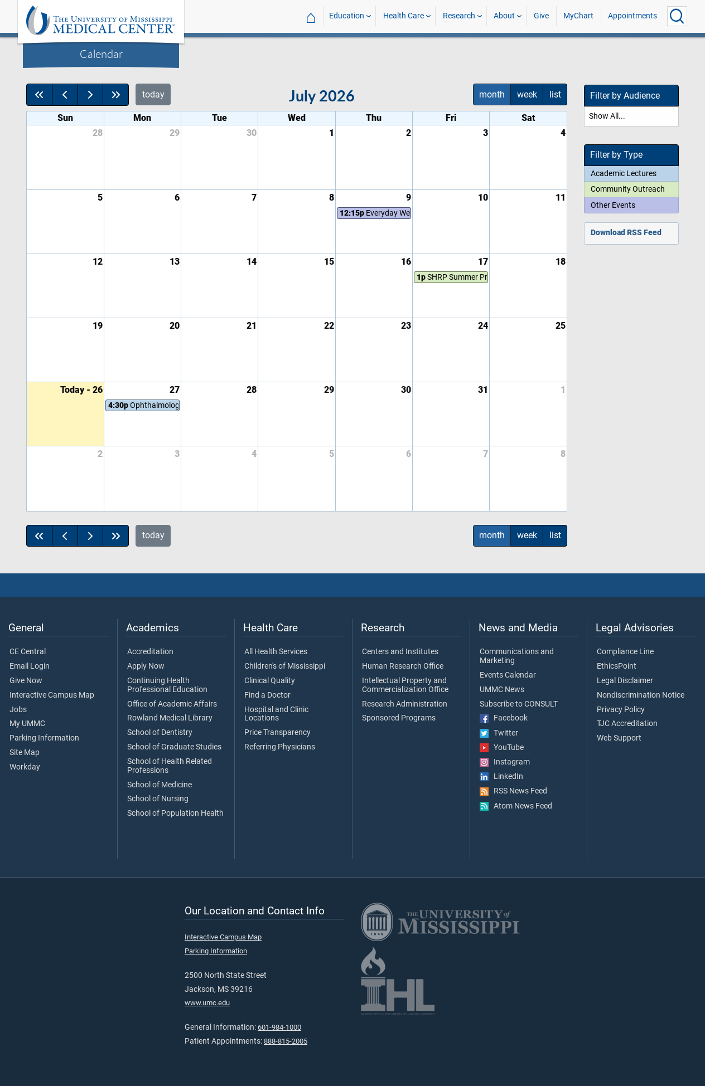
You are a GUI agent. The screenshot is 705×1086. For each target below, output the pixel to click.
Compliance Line (625, 651)
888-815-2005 (285, 1041)
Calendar (101, 53)
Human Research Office (402, 666)
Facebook (504, 718)
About (504, 16)
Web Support (619, 738)
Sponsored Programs (399, 718)
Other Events (613, 205)
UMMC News (502, 689)
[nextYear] (116, 95)
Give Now (25, 680)
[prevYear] (39, 95)
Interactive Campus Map (51, 695)
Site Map (24, 752)
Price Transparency (277, 732)
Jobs (18, 709)
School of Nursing (158, 799)
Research (459, 16)
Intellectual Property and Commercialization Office (405, 685)
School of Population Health (175, 813)
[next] (91, 95)
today (153, 94)
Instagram (505, 762)
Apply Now (146, 666)
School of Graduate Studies (174, 747)
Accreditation (150, 651)
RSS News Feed (513, 791)
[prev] (65, 95)
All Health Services (275, 651)
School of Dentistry (159, 732)
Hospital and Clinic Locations (276, 714)
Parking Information (44, 738)
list (555, 94)
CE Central (27, 651)
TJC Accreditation (627, 723)
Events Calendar (508, 675)
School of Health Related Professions (169, 766)
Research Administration (404, 704)
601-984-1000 (279, 1027)
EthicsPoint (616, 666)
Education (346, 16)
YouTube (502, 747)
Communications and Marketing (517, 656)
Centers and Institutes (400, 651)
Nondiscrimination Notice (640, 695)
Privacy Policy (621, 709)
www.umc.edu (207, 1003)
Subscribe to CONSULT (519, 704)
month (492, 94)
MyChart (578, 16)
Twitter (499, 733)
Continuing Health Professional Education (167, 685)
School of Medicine (159, 785)
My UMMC (27, 723)
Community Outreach (628, 188)
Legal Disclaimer (625, 680)
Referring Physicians (279, 747)
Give (541, 16)
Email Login (29, 666)
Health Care (403, 16)
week (527, 94)
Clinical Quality (269, 680)
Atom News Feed (516, 806)
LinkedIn (501, 776)
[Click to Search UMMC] (677, 16)
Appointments (632, 16)
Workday (24, 767)
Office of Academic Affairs (172, 704)
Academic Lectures (623, 173)
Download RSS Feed (626, 232)
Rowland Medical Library (170, 718)
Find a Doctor (267, 695)
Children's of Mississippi (284, 666)
